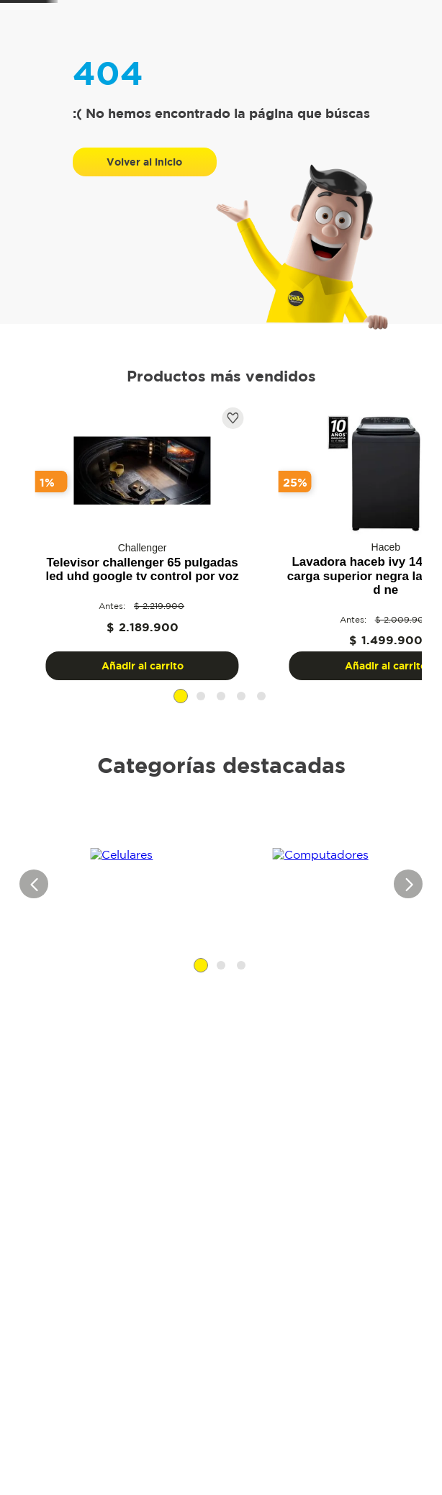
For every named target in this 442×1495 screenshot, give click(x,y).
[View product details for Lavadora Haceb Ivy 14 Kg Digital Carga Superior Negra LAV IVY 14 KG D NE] (276, 642)
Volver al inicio (144, 263)
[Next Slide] (415, 586)
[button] (211, 797)
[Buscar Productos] (130, 40)
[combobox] (179, 42)
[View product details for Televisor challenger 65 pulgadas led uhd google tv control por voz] (105, 642)
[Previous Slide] (26, 586)
